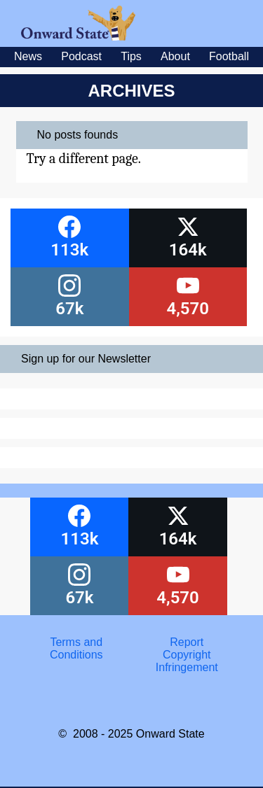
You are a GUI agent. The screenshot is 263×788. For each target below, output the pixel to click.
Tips (131, 56)
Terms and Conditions (76, 648)
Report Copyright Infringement (187, 655)
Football (229, 56)
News (28, 56)
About (175, 56)
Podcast (81, 56)
